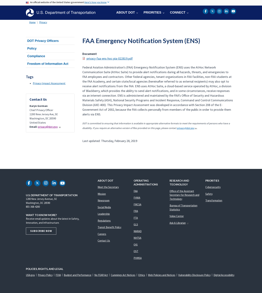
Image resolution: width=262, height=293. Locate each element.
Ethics (141, 275)
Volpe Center (177, 216)
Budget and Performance (77, 275)
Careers (102, 234)
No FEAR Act (101, 275)
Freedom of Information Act (47, 64)
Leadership (104, 213)
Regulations (104, 220)
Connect (177, 12)
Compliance (36, 56)
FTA (136, 217)
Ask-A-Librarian (179, 223)
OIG (136, 244)
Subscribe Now (41, 231)
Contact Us (104, 240)
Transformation (213, 200)
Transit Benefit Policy (109, 227)
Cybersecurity (213, 187)
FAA (136, 191)
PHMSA (138, 258)
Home (32, 22)
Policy (31, 48)
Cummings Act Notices (123, 275)
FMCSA (137, 204)
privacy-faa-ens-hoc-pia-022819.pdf (110, 58)
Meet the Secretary (108, 187)
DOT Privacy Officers (43, 41)
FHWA (137, 197)
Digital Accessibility (224, 275)
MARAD (138, 231)
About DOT (125, 12)
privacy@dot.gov (49, 126)
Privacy (43, 22)
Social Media (104, 207)
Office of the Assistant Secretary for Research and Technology (184, 195)
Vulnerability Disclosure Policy (194, 275)
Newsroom (103, 200)
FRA (136, 211)
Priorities (152, 12)
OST (136, 251)
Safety (209, 194)
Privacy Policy (45, 275)
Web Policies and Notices (161, 275)
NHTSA (137, 237)
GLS (136, 224)
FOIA (58, 275)
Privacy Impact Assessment (49, 83)
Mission (102, 194)
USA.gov (30, 275)
